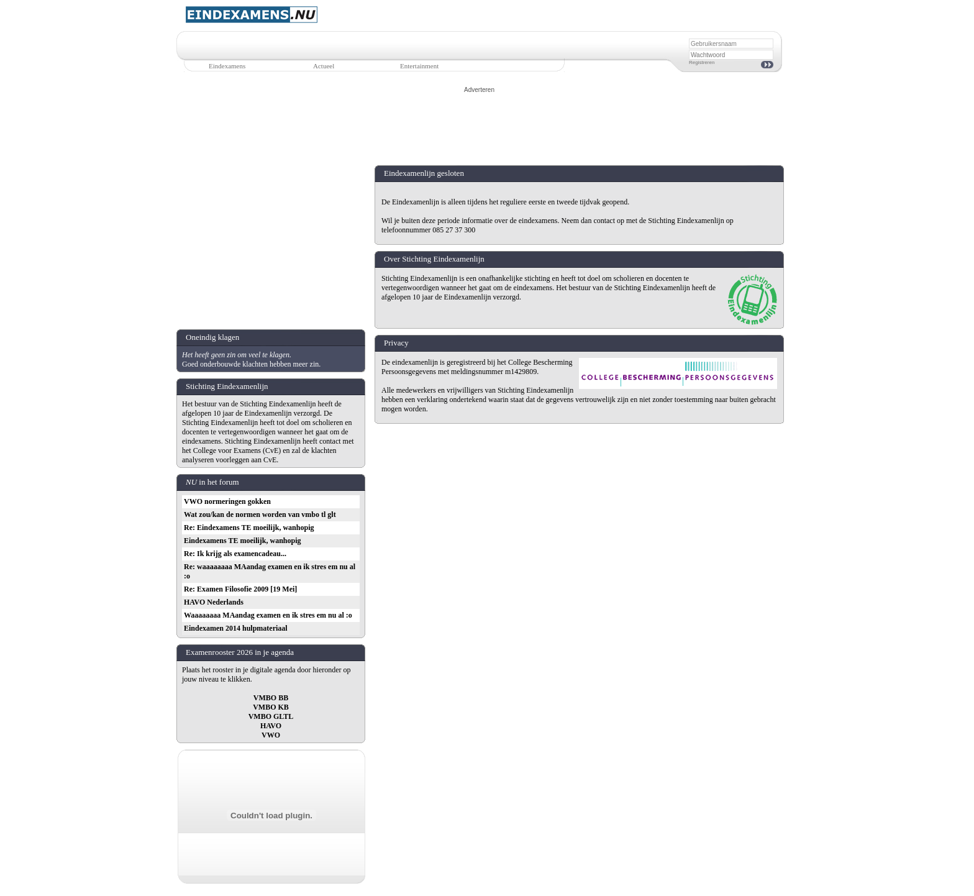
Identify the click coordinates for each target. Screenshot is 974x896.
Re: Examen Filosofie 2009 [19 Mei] (240, 589)
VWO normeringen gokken (227, 501)
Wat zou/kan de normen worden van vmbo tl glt (260, 514)
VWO (271, 735)
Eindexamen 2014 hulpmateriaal (236, 628)
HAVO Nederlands (214, 602)
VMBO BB (270, 697)
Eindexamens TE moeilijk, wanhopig (242, 540)
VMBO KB (271, 707)
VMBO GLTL (271, 716)
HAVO (270, 725)
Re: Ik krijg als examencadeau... (235, 553)
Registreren (701, 62)
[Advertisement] (479, 122)
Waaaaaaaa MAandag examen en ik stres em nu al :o (268, 615)
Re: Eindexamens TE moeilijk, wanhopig (249, 527)
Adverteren (479, 89)
